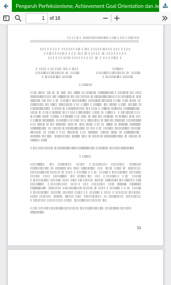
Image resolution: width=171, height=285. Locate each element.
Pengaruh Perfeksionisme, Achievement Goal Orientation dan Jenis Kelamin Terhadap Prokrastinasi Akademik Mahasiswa (93, 6)
